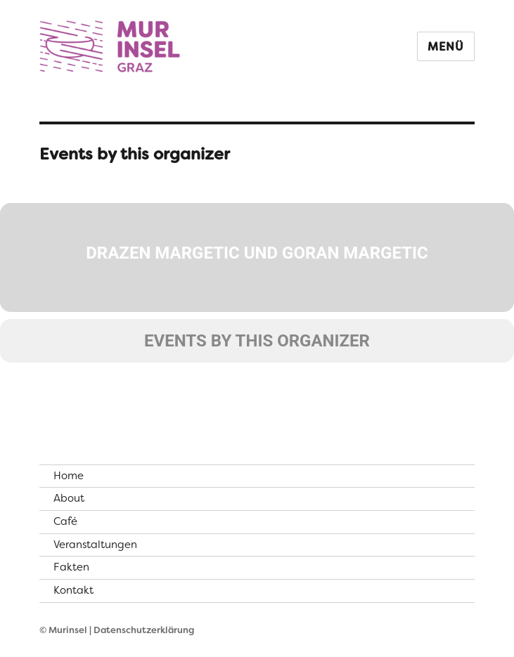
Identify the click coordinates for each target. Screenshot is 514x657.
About (68, 498)
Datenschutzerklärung (144, 630)
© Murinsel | (66, 630)
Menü (446, 46)
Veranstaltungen (95, 545)
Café (65, 521)
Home (68, 476)
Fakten (71, 567)
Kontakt (73, 590)
